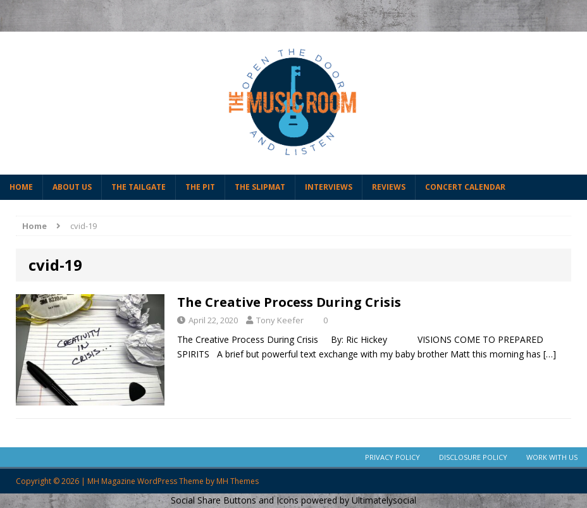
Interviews (328, 187)
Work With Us (552, 457)
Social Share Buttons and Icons (235, 500)
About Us (72, 187)
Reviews (388, 187)
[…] (549, 354)
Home (21, 187)
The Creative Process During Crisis (289, 302)
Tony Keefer (280, 320)
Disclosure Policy (473, 457)
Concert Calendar (465, 187)
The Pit (200, 187)
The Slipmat (260, 187)
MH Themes (237, 481)
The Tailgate (138, 187)
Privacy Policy (392, 457)
